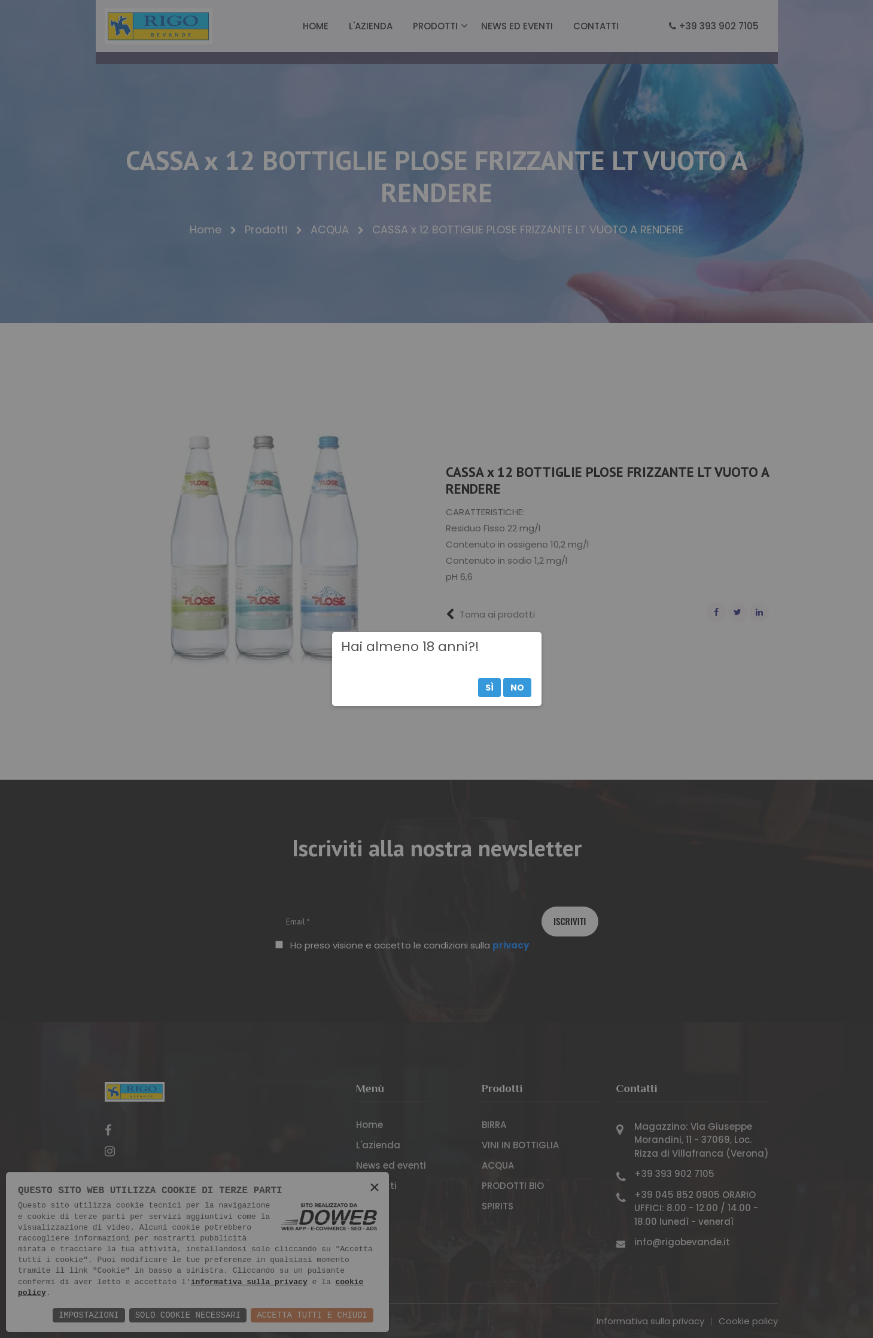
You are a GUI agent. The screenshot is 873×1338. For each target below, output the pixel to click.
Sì (489, 688)
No (517, 688)
